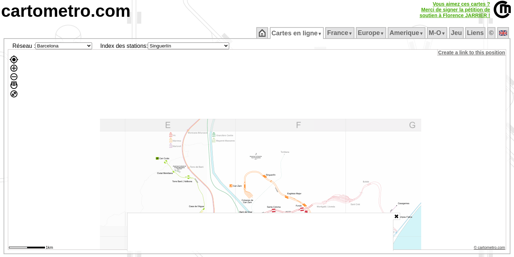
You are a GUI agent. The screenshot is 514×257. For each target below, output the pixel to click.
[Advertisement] (260, 232)
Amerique (407, 32)
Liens (476, 32)
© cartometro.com (490, 248)
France (340, 32)
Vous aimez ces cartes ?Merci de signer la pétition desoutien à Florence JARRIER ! (454, 9)
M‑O (437, 32)
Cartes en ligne (297, 33)
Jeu (456, 32)
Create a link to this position (472, 52)
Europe (371, 32)
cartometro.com (66, 10)
